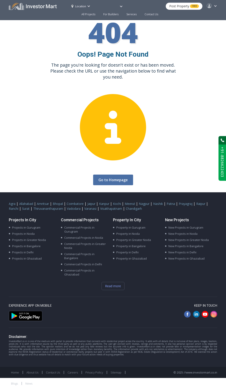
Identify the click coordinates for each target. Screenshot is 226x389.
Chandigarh (134, 208)
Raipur (200, 204)
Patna (171, 204)
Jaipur (91, 204)
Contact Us (151, 14)
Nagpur (144, 204)
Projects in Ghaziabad (27, 258)
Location (78, 6)
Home (15, 372)
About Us (32, 372)
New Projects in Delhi (182, 252)
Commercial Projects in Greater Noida (85, 246)
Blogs (14, 383)
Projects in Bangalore (26, 246)
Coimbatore (75, 204)
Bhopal (58, 204)
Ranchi (13, 208)
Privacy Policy (94, 372)
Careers (73, 372)
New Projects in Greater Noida (188, 240)
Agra (12, 204)
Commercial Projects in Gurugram (79, 229)
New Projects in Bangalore (185, 246)
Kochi (117, 204)
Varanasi (90, 208)
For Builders (112, 12)
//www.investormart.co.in (200, 372)
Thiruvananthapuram (48, 208)
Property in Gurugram (130, 227)
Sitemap (116, 372)
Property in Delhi (127, 252)
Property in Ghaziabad (131, 258)
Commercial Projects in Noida (83, 238)
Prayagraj (185, 204)
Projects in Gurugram (26, 227)
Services (131, 14)
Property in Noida (128, 234)
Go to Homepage (113, 179)
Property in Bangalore (131, 246)
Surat (26, 208)
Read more (113, 286)
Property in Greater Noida (133, 240)
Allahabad (26, 204)
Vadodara (74, 208)
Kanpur (104, 204)
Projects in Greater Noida (29, 240)
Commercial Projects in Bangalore (79, 256)
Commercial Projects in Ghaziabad (79, 272)
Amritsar (43, 204)
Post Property (184, 6)
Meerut (130, 204)
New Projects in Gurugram (185, 227)
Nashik (158, 204)
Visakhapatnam (111, 208)
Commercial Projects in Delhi (83, 264)
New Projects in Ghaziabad (186, 258)
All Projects (88, 14)
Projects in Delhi (23, 252)
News (28, 383)
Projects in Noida (23, 234)
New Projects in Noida (183, 234)
